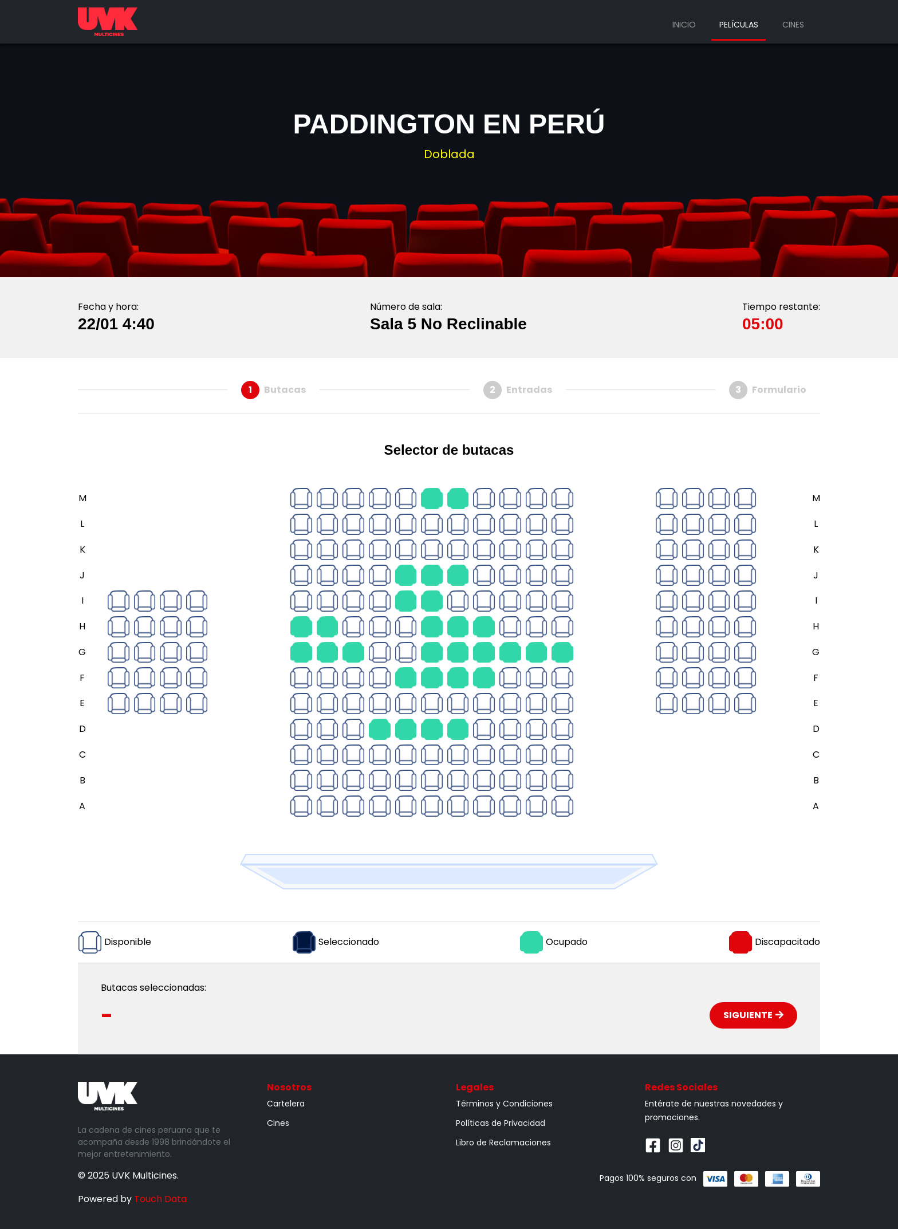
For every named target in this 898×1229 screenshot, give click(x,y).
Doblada (449, 154)
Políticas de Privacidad (500, 1123)
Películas (738, 24)
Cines (793, 24)
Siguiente (753, 1015)
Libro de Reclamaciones (503, 1142)
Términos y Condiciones (504, 1103)
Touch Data (160, 1199)
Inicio (684, 24)
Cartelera (286, 1103)
